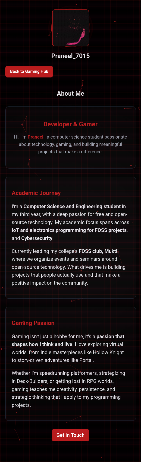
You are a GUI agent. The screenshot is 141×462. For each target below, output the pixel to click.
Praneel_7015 (70, 56)
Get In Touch (70, 435)
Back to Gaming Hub (29, 71)
